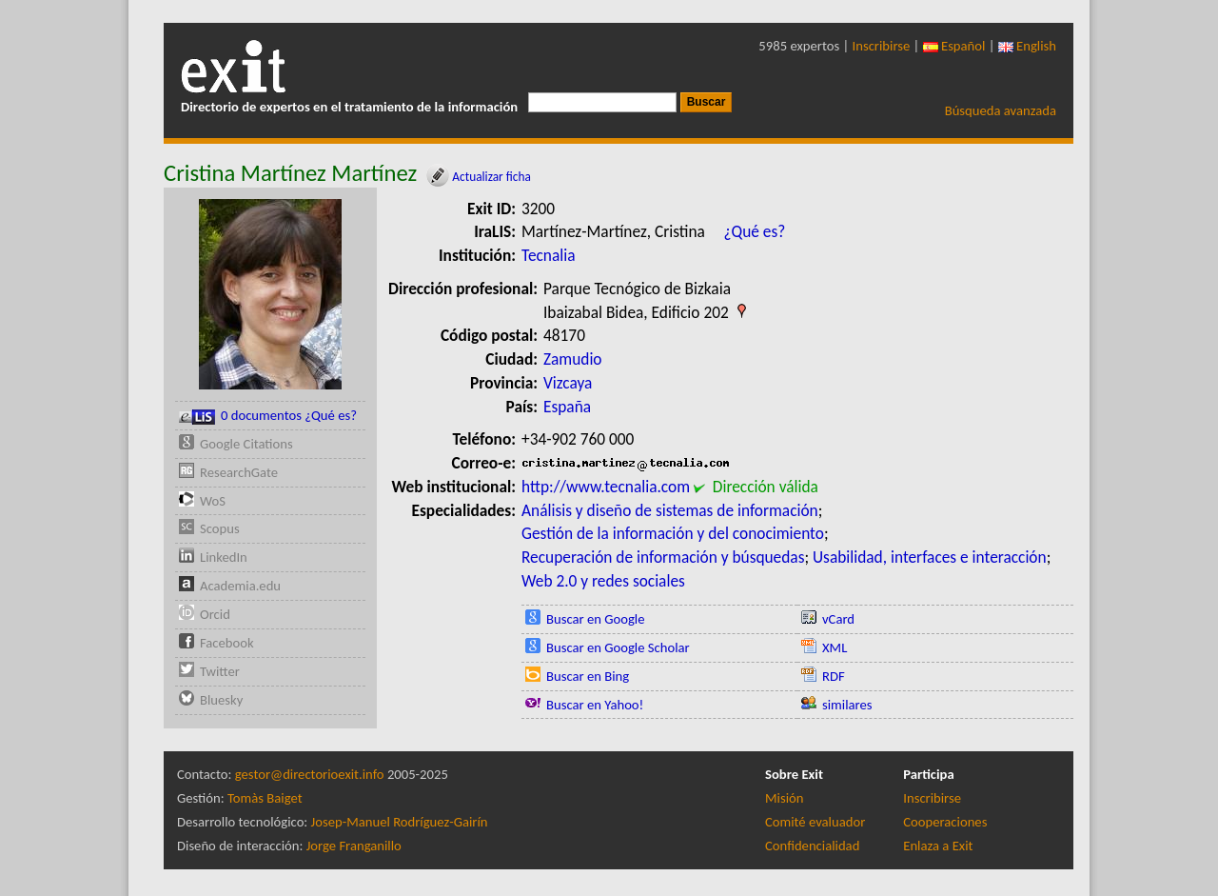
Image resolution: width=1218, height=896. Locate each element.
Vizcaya (567, 382)
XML (834, 647)
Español (954, 45)
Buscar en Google (595, 618)
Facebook (227, 642)
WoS (213, 500)
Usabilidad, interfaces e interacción (930, 557)
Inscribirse (882, 45)
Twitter (220, 671)
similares (847, 704)
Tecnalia (548, 255)
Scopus (220, 528)
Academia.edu (240, 585)
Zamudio (572, 358)
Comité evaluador (815, 821)
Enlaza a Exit (937, 845)
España (567, 406)
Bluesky (221, 699)
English (1027, 45)
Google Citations (246, 443)
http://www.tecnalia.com (605, 486)
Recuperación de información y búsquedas (662, 557)
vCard (838, 618)
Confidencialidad (812, 845)
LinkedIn (223, 557)
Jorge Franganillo (354, 845)
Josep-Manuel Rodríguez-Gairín (399, 821)
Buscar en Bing (587, 676)
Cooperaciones (945, 821)
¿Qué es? (754, 231)
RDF (833, 676)
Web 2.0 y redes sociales (603, 580)
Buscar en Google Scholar (618, 647)
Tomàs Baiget (265, 797)
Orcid (215, 614)
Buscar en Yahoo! (594, 704)
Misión (784, 797)
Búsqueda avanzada (1000, 110)
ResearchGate (239, 472)
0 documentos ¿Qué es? (268, 416)
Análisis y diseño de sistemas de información (669, 510)
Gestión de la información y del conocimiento (672, 533)
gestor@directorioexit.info (309, 774)
